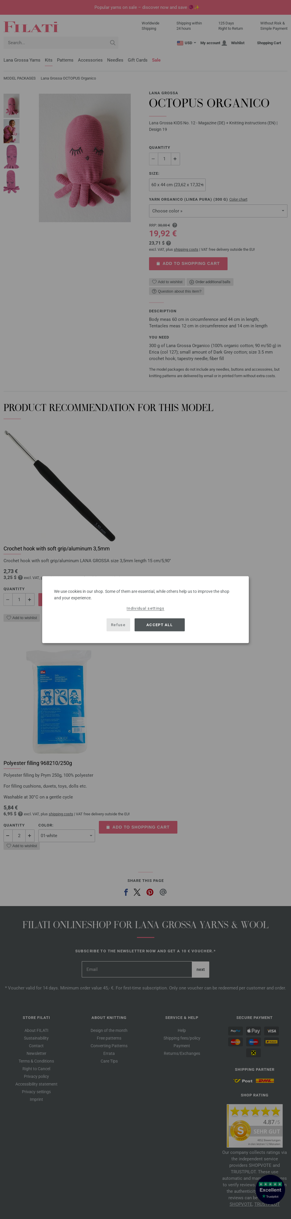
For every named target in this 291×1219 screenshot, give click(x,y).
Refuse (118, 625)
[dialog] (145, 609)
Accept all (159, 625)
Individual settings (145, 608)
